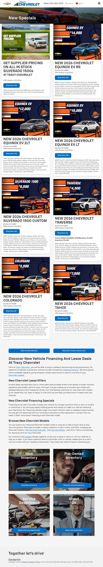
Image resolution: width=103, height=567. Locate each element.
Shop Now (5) (11, 311)
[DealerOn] (15, 559)
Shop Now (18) (11, 85)
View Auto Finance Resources (74, 351)
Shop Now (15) (11, 153)
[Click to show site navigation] (99, 3)
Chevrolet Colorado (37, 430)
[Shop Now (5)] (26, 275)
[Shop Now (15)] (26, 118)
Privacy (38, 562)
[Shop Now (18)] (26, 42)
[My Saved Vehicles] (79, 4)
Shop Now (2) (63, 318)
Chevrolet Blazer (58, 430)
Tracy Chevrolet (23, 367)
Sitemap (32, 562)
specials (28, 437)
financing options (71, 370)
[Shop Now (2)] (77, 282)
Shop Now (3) (63, 233)
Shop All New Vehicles (29, 351)
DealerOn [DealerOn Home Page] (25, 562)
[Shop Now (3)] (77, 197)
